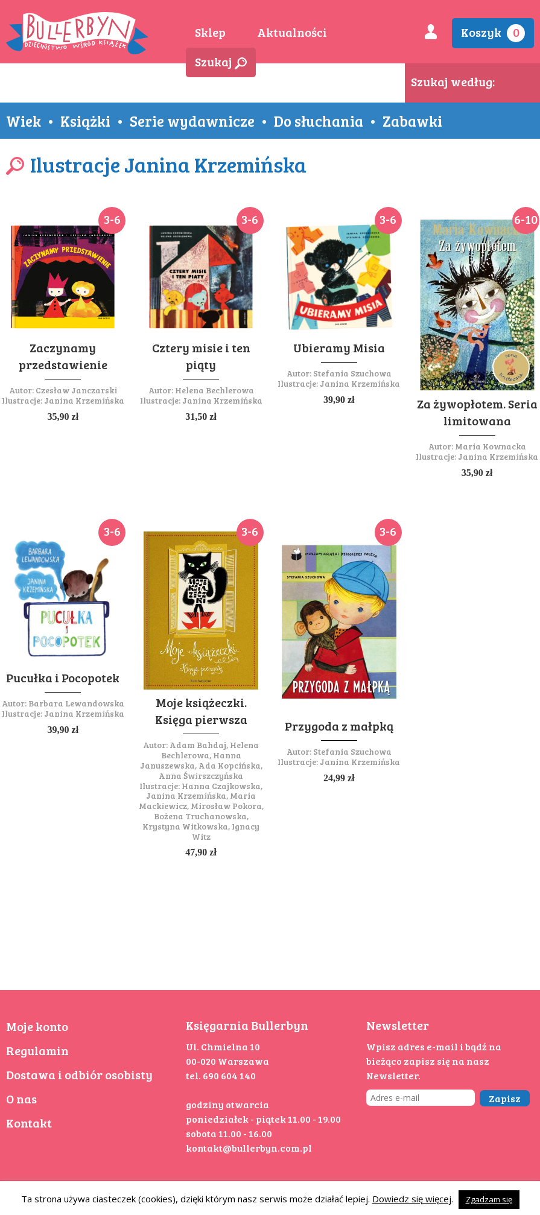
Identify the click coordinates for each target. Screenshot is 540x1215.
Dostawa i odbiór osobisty (79, 1074)
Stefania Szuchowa (352, 373)
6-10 (526, 219)
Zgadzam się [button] (489, 1199)
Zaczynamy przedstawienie (63, 356)
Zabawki (412, 120)
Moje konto (37, 1026)
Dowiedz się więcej (411, 1199)
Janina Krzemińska (84, 400)
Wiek (23, 120)
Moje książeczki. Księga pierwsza (201, 711)
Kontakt (29, 1122)
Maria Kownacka (490, 446)
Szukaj (221, 61)
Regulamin (37, 1050)
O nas (21, 1098)
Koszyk (493, 33)
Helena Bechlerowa (214, 390)
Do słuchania (318, 120)
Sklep (210, 32)
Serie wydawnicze (192, 120)
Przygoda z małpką (339, 725)
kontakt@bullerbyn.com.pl (249, 1147)
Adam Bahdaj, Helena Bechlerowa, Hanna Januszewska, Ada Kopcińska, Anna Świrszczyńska (201, 760)
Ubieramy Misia (339, 347)
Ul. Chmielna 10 (223, 1046)
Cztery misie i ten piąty (201, 356)
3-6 (112, 219)
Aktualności (292, 32)
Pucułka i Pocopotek (62, 677)
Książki (85, 120)
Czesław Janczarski (76, 390)
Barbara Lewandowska (76, 703)
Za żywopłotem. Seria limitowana (477, 412)
